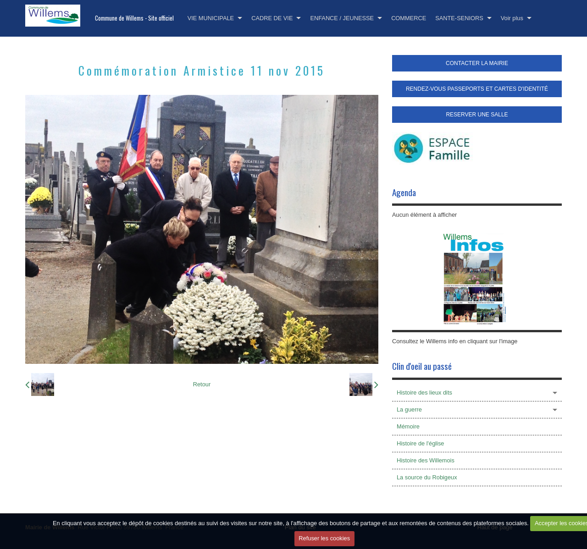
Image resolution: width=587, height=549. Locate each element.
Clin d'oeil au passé (422, 366)
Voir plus (512, 18)
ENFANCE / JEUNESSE (342, 18)
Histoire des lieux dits (424, 392)
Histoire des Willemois (425, 460)
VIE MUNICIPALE (211, 18)
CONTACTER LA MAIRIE (477, 63)
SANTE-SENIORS (459, 18)
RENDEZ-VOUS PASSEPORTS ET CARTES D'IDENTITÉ (477, 89)
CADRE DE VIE (272, 18)
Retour (201, 384)
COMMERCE (408, 18)
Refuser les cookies (324, 538)
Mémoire (408, 426)
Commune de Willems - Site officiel (134, 18)
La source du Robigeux (427, 477)
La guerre (409, 409)
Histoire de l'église (420, 443)
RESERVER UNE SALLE (477, 114)
